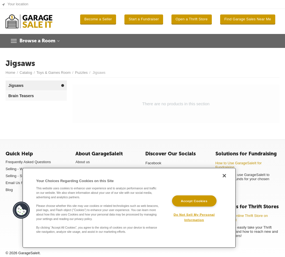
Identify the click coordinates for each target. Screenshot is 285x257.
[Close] (224, 176)
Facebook (153, 163)
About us (82, 162)
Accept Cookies (194, 200)
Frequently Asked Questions (28, 162)
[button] (21, 210)
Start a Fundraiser (144, 19)
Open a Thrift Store (192, 19)
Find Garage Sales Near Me (247, 19)
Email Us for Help (20, 183)
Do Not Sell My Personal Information (194, 217)
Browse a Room (38, 41)
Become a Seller (98, 19)
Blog (9, 190)
